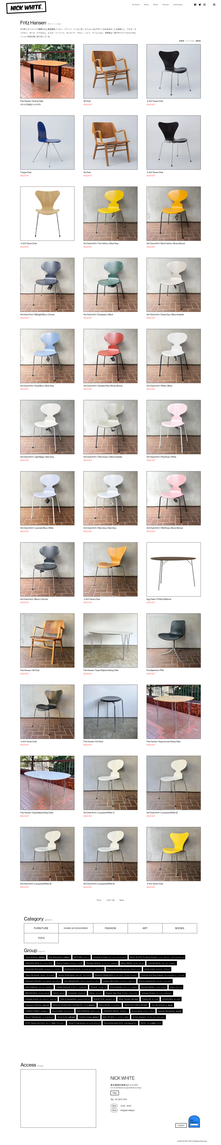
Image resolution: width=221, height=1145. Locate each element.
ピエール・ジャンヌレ (155, 981)
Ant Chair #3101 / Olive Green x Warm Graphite (102, 457)
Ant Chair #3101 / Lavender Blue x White (36, 528)
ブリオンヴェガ (37, 993)
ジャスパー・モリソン (119, 981)
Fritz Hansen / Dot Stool (93, 741)
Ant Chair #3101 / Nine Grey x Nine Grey (99, 528)
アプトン (81, 957)
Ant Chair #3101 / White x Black (159, 385)
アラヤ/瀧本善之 (74, 1005)
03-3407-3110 (121, 1099)
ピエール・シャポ (69, 963)
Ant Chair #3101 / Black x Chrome (34, 599)
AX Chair (87, 101)
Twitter (200, 4)
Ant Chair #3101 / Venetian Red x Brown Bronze (103, 385)
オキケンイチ (88, 1011)
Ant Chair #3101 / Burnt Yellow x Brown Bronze (166, 243)
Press (155, 5)
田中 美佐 (128, 999)
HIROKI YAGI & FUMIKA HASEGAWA (135, 1005)
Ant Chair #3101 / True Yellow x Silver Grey (100, 243)
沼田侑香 (35, 957)
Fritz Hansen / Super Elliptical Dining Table (100, 670)
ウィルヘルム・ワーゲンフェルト (116, 975)
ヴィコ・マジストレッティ (81, 981)
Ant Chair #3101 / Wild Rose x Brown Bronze (165, 528)
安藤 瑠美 (66, 1017)
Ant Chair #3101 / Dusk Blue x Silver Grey (37, 385)
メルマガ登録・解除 (194, 1121)
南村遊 (162, 1005)
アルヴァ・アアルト (157, 969)
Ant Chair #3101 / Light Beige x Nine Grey (37, 457)
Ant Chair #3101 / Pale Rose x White (161, 457)
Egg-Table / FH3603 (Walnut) (159, 599)
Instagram (204, 4)
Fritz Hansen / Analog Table (31, 101)
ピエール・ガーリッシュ (123, 969)
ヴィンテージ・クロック (40, 999)
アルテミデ (76, 993)
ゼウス (58, 993)
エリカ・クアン (143, 1011)
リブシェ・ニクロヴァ (71, 987)
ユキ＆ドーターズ (75, 999)
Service (166, 5)
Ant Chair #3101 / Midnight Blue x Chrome (37, 314)
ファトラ (96, 993)
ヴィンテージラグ (38, 963)
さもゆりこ (36, 1011)
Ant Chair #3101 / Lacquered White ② (162, 812)
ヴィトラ (176, 987)
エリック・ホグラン (38, 987)
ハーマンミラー (153, 987)
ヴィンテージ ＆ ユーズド (109, 957)
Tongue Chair (25, 172)
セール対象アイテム (151, 1023)
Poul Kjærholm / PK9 (155, 670)
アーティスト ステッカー (148, 1017)
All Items (136, 5)
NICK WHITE (26, 7)
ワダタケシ (116, 1011)
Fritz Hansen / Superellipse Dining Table (36, 812)
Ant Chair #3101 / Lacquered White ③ (35, 883)
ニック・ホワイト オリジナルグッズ (157, 957)
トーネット (98, 987)
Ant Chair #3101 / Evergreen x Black (98, 314)
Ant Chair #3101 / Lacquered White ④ (99, 883)
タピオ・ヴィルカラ (39, 975)
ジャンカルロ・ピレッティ (42, 981)
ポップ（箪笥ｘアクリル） (44, 1023)
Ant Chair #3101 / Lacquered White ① (99, 812)
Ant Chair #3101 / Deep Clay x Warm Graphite (165, 314)
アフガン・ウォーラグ (121, 993)
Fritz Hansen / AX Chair (29, 670)
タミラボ (150, 999)
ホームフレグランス (84, 1023)
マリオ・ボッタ (132, 963)
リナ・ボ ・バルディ (161, 963)
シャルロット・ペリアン (43, 969)
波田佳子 (89, 1017)
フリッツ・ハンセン (123, 987)
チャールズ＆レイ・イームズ (162, 975)
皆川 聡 (169, 1011)
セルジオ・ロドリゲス (74, 975)
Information (178, 5)
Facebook (195, 4)
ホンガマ (171, 999)
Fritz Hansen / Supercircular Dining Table (163, 741)
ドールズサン (109, 1005)
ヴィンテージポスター (157, 993)
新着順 (181, 41)
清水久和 (37, 1005)
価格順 (198, 41)
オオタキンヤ (104, 999)
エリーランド (62, 1011)
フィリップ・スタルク (101, 963)
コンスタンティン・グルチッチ (84, 969)
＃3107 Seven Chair (155, 101)
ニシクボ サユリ (39, 1017)
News (146, 5)
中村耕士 (59, 957)
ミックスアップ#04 (115, 1017)
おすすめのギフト (120, 1023)
